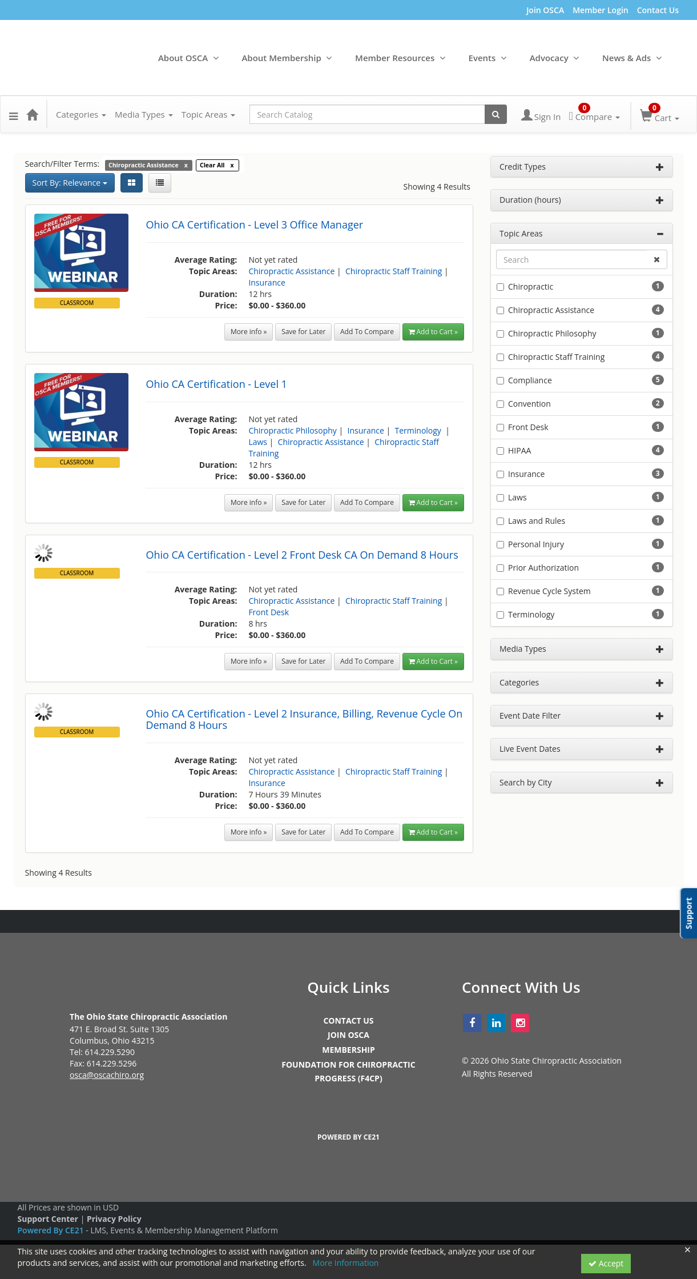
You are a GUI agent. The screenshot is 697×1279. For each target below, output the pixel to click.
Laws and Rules (536, 520)
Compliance (530, 380)
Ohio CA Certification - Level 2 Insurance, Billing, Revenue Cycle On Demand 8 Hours (304, 719)
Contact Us (658, 10)
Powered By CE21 (52, 1230)
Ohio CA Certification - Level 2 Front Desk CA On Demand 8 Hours (302, 555)
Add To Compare (367, 331)
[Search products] (496, 114)
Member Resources (394, 57)
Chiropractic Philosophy (292, 430)
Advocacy (549, 57)
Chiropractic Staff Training (393, 271)
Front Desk (268, 612)
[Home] (32, 114)
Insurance (266, 282)
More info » (249, 331)
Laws (257, 441)
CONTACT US (348, 1020)
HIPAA (519, 450)
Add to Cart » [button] (433, 331)
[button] (13, 114)
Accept (606, 1263)
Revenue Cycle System (549, 591)
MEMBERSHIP (348, 1049)
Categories (81, 114)
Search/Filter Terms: (62, 163)
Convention (529, 403)
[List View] (159, 183)
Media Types (144, 114)
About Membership (281, 57)
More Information (346, 1262)
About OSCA (183, 57)
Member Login (600, 10)
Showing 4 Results (437, 186)
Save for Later (303, 331)
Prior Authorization (543, 567)
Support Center (48, 1218)
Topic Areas (209, 114)
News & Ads (626, 57)
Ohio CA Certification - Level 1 (216, 384)
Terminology (419, 430)
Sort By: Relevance (70, 182)
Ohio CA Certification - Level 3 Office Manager (254, 224)
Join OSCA (545, 10)
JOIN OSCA (348, 1034)
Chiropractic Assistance (291, 271)
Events (482, 57)
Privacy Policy (114, 1218)
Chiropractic (530, 286)
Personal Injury (536, 544)
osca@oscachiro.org (107, 1074)
